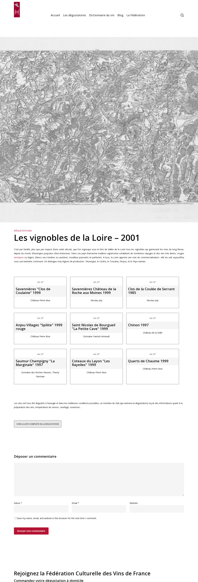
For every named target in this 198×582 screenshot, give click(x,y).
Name (18, 503)
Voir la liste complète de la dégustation (38, 424)
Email (75, 503)
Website (134, 503)
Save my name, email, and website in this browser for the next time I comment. (57, 518)
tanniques (19, 257)
